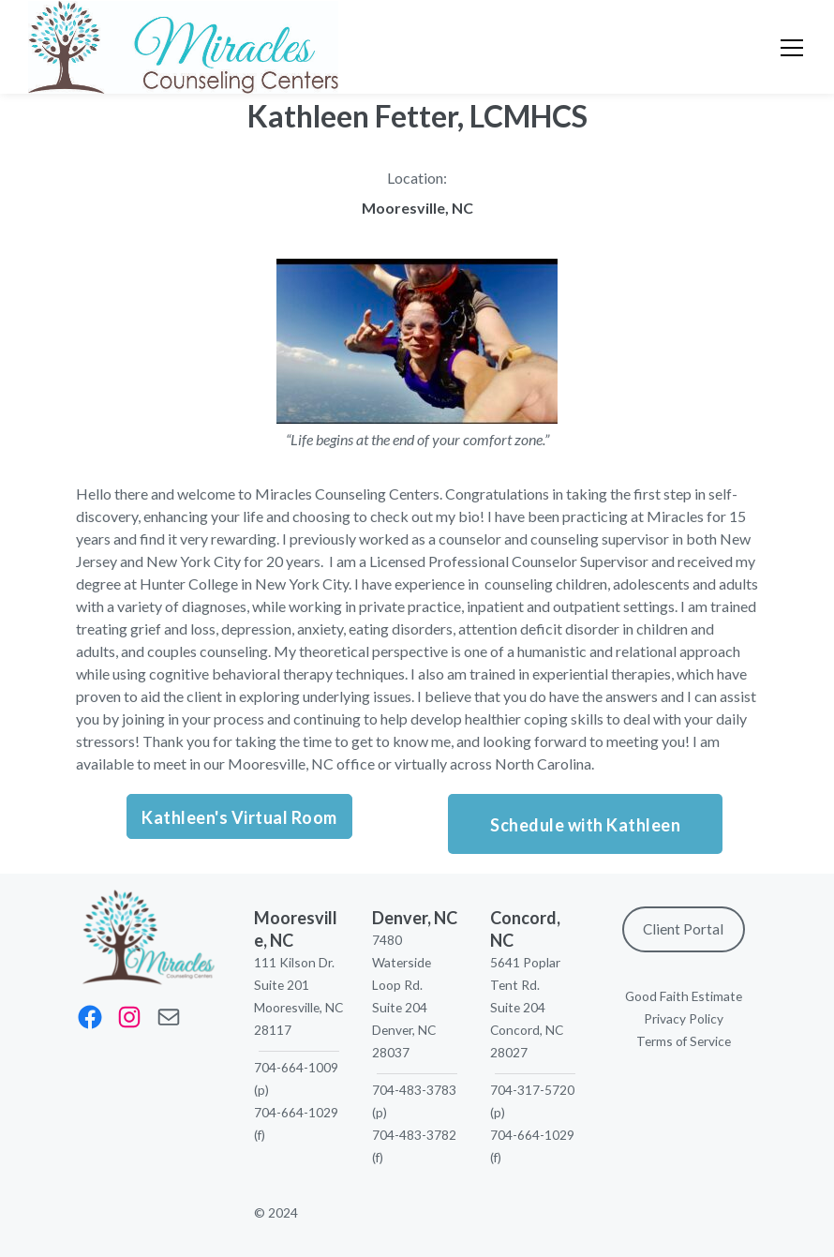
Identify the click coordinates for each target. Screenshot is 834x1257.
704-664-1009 (296, 1067)
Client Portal (683, 928)
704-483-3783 (414, 1090)
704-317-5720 (532, 1090)
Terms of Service (683, 1041)
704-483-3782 (414, 1135)
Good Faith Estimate (683, 996)
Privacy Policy (683, 1018)
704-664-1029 (296, 1112)
